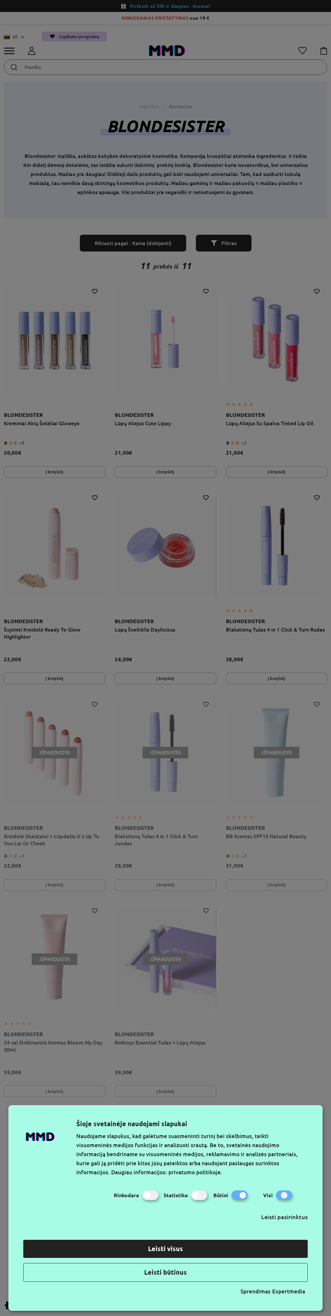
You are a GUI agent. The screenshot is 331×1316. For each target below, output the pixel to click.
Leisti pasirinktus (284, 1217)
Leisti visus (165, 1248)
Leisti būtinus (165, 1272)
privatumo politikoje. (195, 1172)
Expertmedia (288, 1291)
